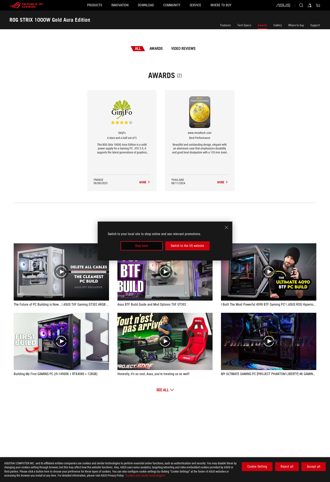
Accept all (313, 467)
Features (225, 25)
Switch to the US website (187, 246)
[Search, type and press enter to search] (301, 5)
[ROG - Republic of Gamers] (26, 5)
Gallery (277, 25)
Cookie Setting (257, 467)
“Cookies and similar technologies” (145, 475)
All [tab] (138, 48)
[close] (226, 227)
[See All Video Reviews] (165, 390)
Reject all (287, 467)
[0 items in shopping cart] (318, 5)
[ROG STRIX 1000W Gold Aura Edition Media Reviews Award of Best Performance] (222, 182)
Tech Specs (244, 25)
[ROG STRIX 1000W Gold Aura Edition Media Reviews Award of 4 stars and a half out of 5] (144, 182)
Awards (262, 25)
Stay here (141, 246)
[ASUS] (283, 5)
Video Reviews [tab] (183, 48)
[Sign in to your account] (309, 5)
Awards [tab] (155, 48)
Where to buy (296, 25)
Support (315, 25)
